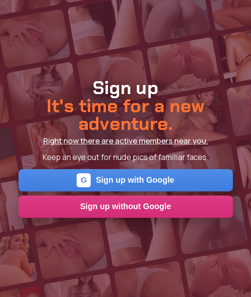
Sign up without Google (125, 206)
